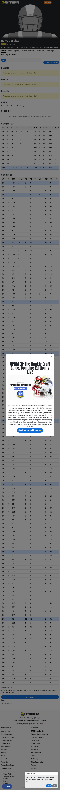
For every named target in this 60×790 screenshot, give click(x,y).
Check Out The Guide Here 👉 (30, 430)
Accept (49, 786)
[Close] (57, 773)
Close (54, 786)
